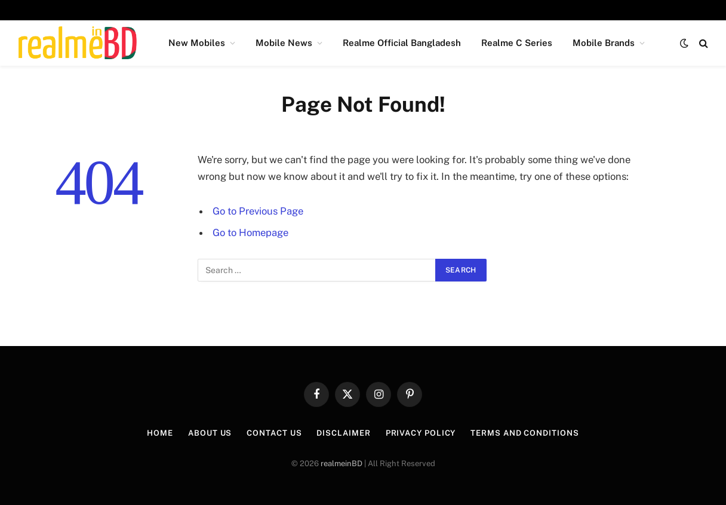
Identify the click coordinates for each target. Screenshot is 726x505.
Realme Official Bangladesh (402, 43)
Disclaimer (343, 433)
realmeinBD (341, 463)
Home (160, 433)
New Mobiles (196, 43)
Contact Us (274, 433)
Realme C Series (516, 43)
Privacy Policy (421, 433)
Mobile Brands (604, 43)
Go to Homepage (250, 232)
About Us (210, 433)
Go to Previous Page (258, 211)
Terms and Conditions (524, 433)
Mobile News (284, 43)
